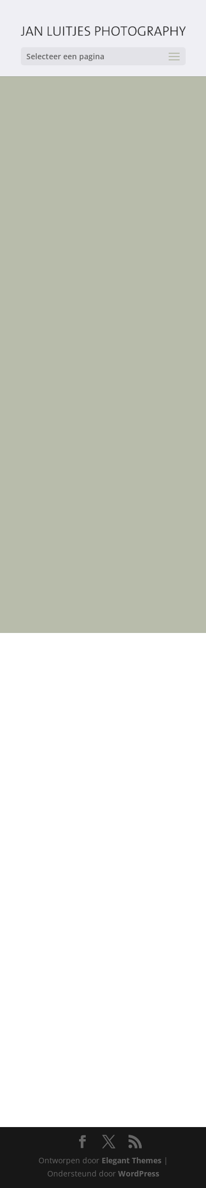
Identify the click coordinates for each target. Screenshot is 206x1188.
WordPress (138, 1173)
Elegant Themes (132, 1160)
